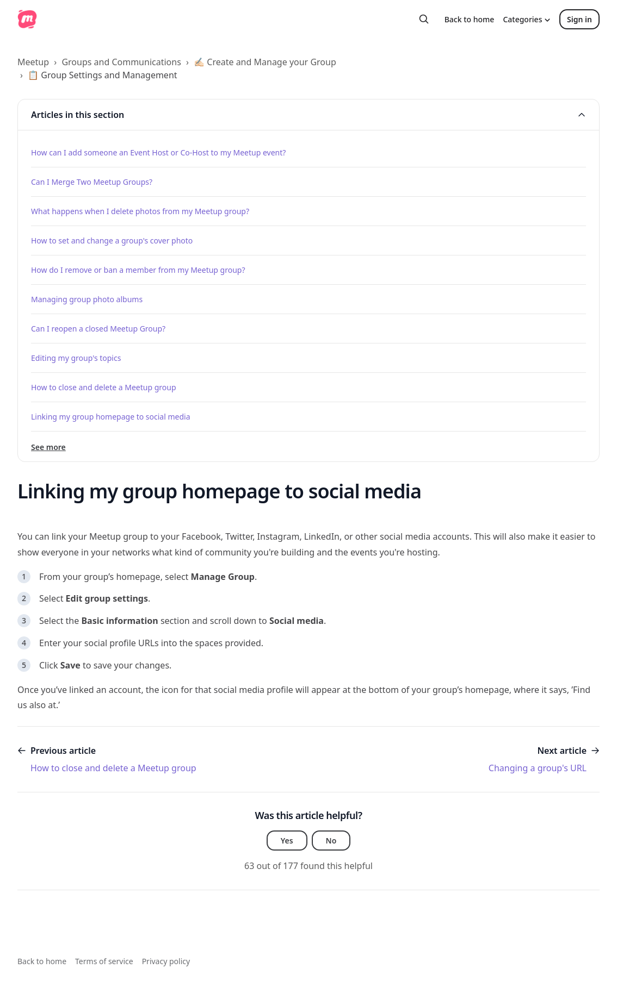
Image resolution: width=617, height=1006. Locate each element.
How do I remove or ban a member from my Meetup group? (138, 270)
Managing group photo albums (87, 299)
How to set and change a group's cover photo (112, 240)
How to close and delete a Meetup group (103, 387)
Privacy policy (166, 961)
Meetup (33, 62)
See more (48, 447)
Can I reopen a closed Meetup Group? (98, 328)
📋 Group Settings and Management (102, 75)
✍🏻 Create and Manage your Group (265, 62)
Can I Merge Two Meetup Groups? (91, 182)
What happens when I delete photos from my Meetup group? (140, 211)
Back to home (470, 19)
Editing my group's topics (76, 358)
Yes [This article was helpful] (287, 840)
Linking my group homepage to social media (110, 416)
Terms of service (104, 961)
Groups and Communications (121, 62)
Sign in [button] (579, 19)
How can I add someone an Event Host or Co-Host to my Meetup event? (158, 152)
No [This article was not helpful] (331, 840)
